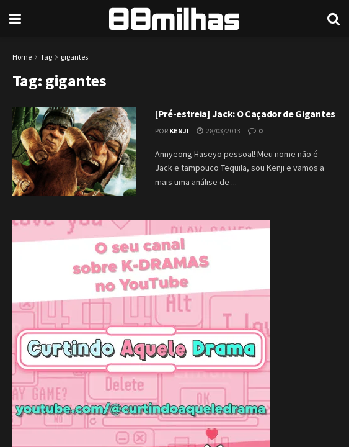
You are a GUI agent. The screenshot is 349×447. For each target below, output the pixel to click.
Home (22, 56)
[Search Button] (333, 18)
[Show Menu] (15, 18)
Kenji (179, 130)
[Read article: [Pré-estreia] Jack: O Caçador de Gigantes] (74, 151)
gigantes (74, 56)
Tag (46, 56)
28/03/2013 (219, 130)
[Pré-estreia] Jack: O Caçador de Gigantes (245, 113)
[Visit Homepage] (174, 18)
